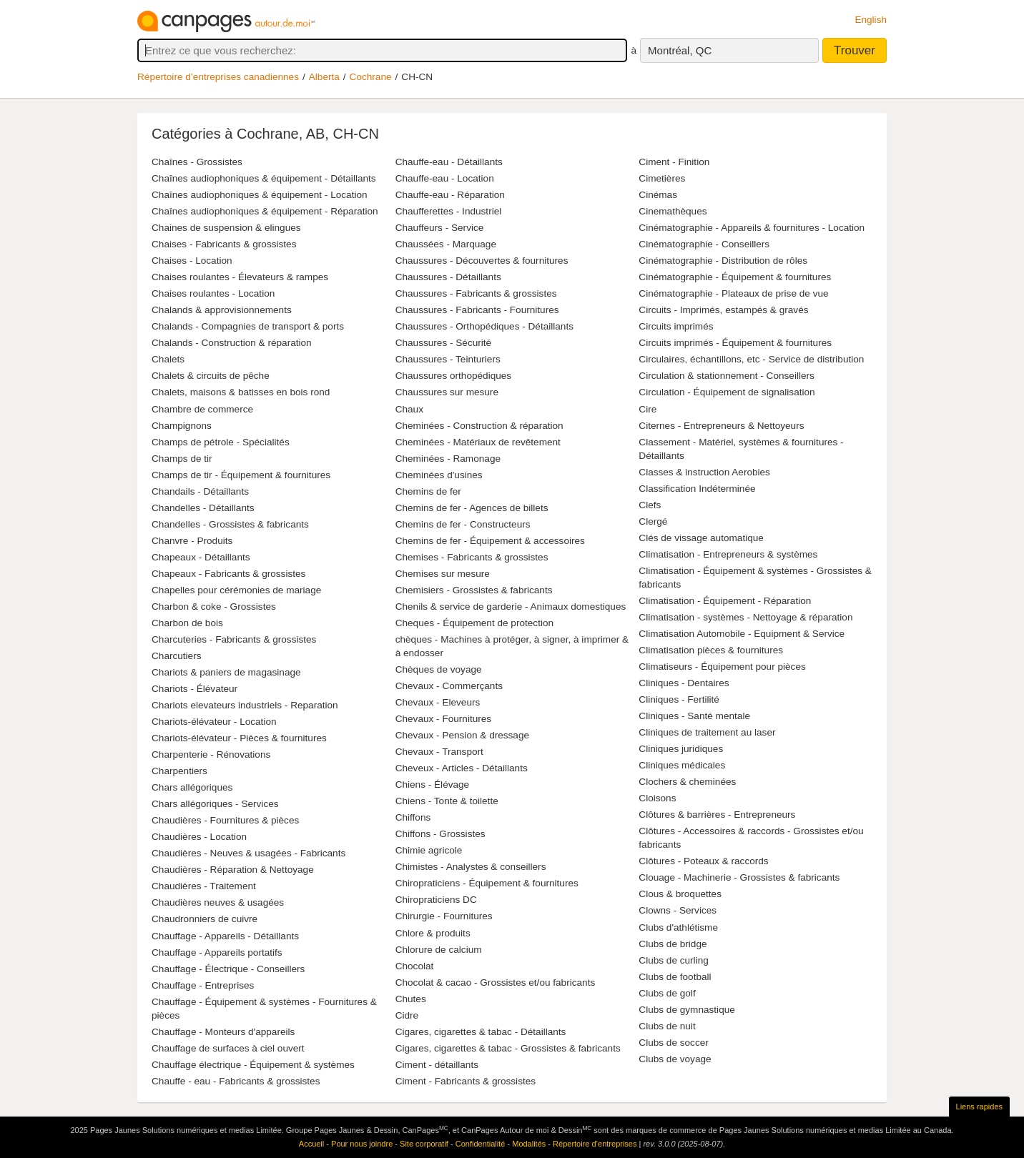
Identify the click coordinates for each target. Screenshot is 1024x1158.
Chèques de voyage (438, 669)
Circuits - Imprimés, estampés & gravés (723, 310)
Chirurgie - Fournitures (444, 916)
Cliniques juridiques (681, 748)
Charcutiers (177, 655)
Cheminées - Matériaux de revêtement (478, 442)
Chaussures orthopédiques (453, 375)
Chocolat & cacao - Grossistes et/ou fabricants (495, 982)
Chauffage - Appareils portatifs (217, 952)
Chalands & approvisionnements (222, 310)
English (871, 19)
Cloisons (657, 798)
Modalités (529, 1143)
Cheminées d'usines (439, 475)
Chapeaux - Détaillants (201, 557)
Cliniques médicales (682, 765)
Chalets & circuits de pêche (211, 375)
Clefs (650, 505)
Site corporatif (424, 1143)
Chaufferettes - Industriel (448, 211)
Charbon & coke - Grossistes (214, 606)
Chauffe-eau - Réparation (450, 194)
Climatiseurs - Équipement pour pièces (722, 666)
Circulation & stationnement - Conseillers (726, 375)
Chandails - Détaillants (200, 491)
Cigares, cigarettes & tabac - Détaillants (480, 1031)
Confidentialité (481, 1143)
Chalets (168, 359)
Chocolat (414, 966)
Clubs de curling (673, 960)
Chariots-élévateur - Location (214, 721)
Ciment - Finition (674, 162)
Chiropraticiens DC (436, 899)
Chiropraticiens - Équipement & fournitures (487, 883)
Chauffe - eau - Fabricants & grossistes (236, 1081)
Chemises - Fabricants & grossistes (471, 557)
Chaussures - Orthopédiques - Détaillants (484, 326)
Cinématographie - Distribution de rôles (723, 260)
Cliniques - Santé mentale (694, 716)
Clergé (653, 521)
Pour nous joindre (362, 1143)
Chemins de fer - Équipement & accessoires (490, 540)
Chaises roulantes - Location (213, 293)
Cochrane (371, 76)
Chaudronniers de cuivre (204, 919)
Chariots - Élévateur (194, 688)
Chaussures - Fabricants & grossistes (476, 293)
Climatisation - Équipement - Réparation (725, 600)
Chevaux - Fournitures (443, 718)
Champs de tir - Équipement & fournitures (241, 475)
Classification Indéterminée (697, 488)
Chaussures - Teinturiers (448, 359)
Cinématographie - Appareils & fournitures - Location (752, 227)
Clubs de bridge (673, 944)
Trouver (854, 50)
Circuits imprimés (676, 326)
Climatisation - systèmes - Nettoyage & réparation (745, 617)
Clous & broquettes (680, 894)
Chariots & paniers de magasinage (226, 672)
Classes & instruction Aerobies (704, 472)
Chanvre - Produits (192, 540)
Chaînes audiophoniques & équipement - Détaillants (264, 178)
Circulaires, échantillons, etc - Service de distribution (751, 359)
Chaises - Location (192, 260)
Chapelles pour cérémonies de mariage (236, 590)
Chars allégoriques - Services (215, 803)
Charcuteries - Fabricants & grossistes (234, 639)
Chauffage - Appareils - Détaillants (225, 936)
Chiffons (413, 817)
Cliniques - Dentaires (684, 683)
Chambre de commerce (202, 409)
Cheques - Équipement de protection (474, 623)
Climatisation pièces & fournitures (711, 650)
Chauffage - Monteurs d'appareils (223, 1031)
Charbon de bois (187, 623)
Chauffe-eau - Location (444, 178)
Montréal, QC (680, 50)
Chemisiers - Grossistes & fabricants (474, 590)
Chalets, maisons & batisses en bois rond (241, 392)
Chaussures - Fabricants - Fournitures (477, 310)
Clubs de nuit (667, 1026)
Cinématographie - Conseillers (704, 244)
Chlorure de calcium (438, 949)
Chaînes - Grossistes (197, 162)
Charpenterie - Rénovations (211, 754)
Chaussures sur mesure (446, 392)
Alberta (324, 76)
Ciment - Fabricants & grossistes (465, 1081)
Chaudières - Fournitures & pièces (225, 820)
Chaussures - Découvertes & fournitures (481, 260)
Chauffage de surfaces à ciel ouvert (228, 1048)
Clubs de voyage (675, 1059)
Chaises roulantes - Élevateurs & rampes (240, 277)
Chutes (410, 999)
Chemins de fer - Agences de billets (471, 508)
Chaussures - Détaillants (448, 277)
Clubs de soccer (673, 1042)
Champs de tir (182, 458)
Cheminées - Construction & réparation (479, 425)
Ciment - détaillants (436, 1064)
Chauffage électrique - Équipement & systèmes (253, 1064)
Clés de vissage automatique (701, 538)
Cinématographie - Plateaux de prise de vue (733, 293)
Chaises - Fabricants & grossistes (224, 244)
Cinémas (658, 194)
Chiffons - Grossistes (440, 833)
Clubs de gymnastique (687, 1009)
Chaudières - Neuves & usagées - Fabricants (248, 853)
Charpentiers (179, 771)
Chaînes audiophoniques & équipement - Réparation (265, 211)
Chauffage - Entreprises (203, 985)
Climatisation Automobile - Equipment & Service (742, 633)
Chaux (409, 409)
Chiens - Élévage (432, 784)
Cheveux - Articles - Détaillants (461, 768)
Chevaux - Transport (439, 751)
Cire (647, 409)
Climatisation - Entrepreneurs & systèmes (728, 554)
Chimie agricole (429, 850)
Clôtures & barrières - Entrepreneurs (717, 814)
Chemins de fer (428, 491)
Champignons (182, 425)
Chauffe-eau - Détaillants (449, 162)
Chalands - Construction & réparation (232, 342)
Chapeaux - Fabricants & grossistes (228, 573)
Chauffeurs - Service (439, 227)
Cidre (406, 1015)
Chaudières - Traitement (204, 886)
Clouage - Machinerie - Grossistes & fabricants (739, 877)
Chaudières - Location (199, 836)
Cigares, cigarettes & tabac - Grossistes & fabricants (508, 1048)
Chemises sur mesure (442, 573)
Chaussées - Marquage (445, 244)
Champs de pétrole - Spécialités (221, 442)
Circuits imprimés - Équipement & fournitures (735, 342)
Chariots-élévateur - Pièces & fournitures (239, 738)
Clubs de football (675, 976)
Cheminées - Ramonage (448, 458)
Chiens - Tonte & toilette (446, 801)
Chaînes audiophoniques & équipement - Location (260, 194)
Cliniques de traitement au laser (707, 732)
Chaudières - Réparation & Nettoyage (233, 869)
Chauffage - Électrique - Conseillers (228, 969)
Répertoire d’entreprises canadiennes (218, 76)
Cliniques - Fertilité (679, 699)
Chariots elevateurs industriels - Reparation (245, 705)
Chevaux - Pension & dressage (462, 735)
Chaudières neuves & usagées (218, 902)
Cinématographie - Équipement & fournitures (735, 277)
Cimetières (662, 178)
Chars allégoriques (192, 787)
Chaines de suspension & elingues (226, 227)
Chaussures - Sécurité (443, 342)
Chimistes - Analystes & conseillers (470, 866)
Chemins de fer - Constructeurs (463, 524)
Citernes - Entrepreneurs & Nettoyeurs (721, 425)
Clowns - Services (678, 910)
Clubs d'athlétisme (678, 927)
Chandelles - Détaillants (203, 508)
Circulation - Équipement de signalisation (726, 392)
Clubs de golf (667, 993)
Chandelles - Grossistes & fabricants (230, 524)
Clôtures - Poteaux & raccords (703, 861)
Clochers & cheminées (687, 781)
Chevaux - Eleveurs (438, 702)
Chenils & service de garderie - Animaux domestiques (510, 606)
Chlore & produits (433, 933)
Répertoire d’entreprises (594, 1143)
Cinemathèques (673, 211)
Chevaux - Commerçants (449, 686)
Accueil (311, 1143)
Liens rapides (979, 1106)
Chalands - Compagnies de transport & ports (248, 326)
